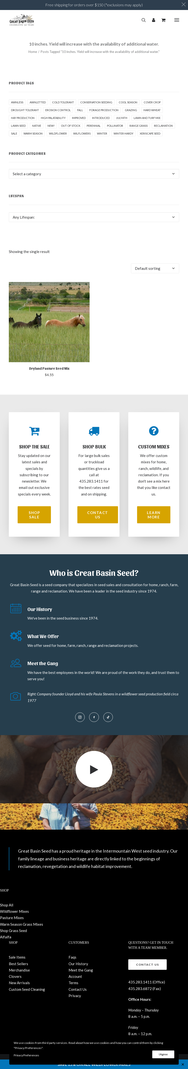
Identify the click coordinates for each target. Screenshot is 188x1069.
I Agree (163, 1054)
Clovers (15, 976)
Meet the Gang (81, 970)
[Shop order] (155, 268)
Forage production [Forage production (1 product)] (103, 110)
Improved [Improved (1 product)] (79, 117)
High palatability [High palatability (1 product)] (53, 117)
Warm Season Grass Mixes (21, 924)
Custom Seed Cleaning (27, 989)
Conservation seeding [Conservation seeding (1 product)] (96, 102)
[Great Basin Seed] (22, 20)
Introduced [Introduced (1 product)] (101, 117)
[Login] (151, 20)
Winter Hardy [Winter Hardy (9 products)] (123, 133)
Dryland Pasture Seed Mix (49, 368)
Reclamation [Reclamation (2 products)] (163, 125)
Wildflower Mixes (14, 911)
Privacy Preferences (26, 1055)
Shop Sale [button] (35, 514)
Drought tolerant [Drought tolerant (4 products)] (25, 110)
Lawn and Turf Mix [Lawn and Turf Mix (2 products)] (147, 117)
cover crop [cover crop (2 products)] (152, 102)
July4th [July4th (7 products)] (121, 117)
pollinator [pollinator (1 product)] (115, 125)
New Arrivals (19, 983)
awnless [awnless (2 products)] (17, 102)
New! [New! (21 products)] (51, 125)
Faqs (72, 957)
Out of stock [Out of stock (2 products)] (70, 125)
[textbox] (94, 174)
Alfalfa (5, 937)
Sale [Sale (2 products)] (14, 133)
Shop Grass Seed (13, 930)
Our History (78, 964)
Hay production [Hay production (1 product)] (23, 117)
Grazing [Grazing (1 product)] (131, 110)
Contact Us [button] (98, 514)
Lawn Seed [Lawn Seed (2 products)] (18, 125)
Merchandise (19, 970)
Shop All (6, 905)
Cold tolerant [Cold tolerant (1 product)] (63, 102)
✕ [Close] (182, 1064)
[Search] (142, 20)
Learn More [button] (154, 514)
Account (75, 976)
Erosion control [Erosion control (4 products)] (58, 110)
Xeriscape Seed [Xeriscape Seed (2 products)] (150, 133)
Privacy (75, 995)
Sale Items (17, 957)
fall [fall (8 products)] (80, 110)
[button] (176, 20)
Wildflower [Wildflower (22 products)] (58, 133)
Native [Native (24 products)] (36, 125)
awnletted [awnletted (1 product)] (38, 102)
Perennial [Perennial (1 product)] (94, 125)
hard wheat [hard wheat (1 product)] (152, 110)
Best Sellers (18, 964)
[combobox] (94, 174)
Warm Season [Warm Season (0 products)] (33, 133)
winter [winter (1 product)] (102, 133)
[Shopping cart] (161, 20)
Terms (73, 983)
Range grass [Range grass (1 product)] (138, 125)
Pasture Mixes (12, 917)
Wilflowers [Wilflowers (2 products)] (82, 133)
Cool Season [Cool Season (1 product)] (128, 102)
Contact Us (78, 989)
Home (32, 52)
